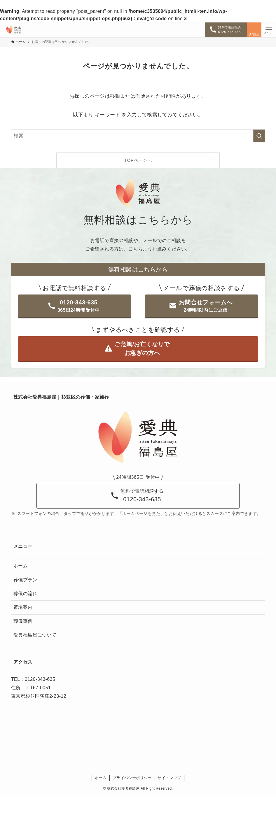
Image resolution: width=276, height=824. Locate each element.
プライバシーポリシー (132, 778)
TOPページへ (138, 160)
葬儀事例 (23, 621)
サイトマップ (169, 778)
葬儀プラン (25, 579)
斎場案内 (23, 607)
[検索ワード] (138, 135)
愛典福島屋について (35, 634)
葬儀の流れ (25, 593)
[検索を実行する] (259, 135)
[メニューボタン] (268, 29)
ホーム (20, 565)
